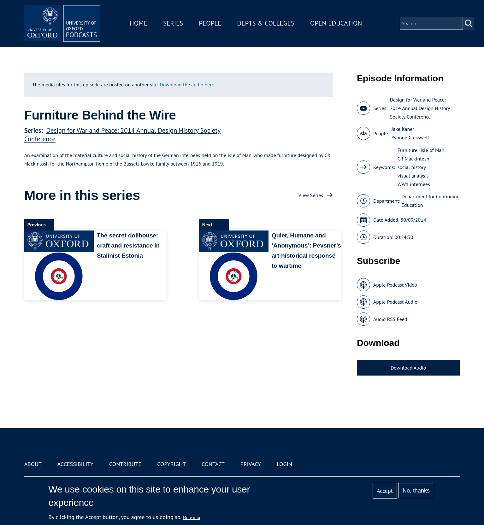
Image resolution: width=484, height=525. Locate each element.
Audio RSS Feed (390, 319)
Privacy (250, 464)
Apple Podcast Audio (395, 302)
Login (284, 464)
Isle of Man (433, 150)
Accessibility (75, 464)
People (210, 23)
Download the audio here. (187, 84)
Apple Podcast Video (395, 285)
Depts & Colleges (266, 23)
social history (412, 167)
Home (138, 23)
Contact (213, 464)
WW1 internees (414, 184)
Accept (385, 490)
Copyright (171, 464)
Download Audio (408, 368)
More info (191, 517)
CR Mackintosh (413, 158)
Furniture (407, 150)
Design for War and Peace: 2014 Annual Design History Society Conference (420, 108)
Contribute (125, 464)
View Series (310, 195)
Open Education (336, 23)
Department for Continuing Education (431, 200)
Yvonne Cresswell (410, 137)
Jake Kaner (403, 129)
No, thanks (416, 490)
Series (173, 23)
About (33, 464)
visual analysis (413, 175)
